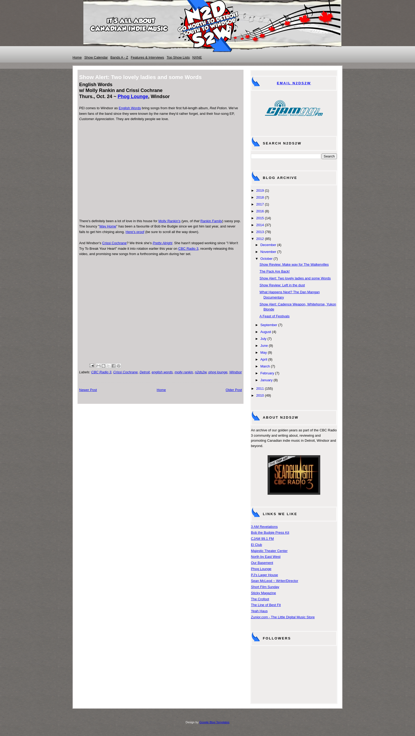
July (263, 339)
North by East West (266, 557)
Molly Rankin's (170, 221)
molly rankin (184, 372)
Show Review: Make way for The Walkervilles (294, 264)
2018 (260, 197)
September (268, 325)
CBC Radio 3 (188, 249)
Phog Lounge (133, 96)
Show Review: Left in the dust (282, 285)
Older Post (234, 390)
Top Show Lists (178, 57)
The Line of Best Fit (266, 605)
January (266, 380)
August (265, 332)
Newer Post (88, 390)
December (268, 245)
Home (77, 57)
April (263, 359)
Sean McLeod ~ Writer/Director (274, 581)
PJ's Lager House (264, 575)
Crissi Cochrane (114, 243)
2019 (260, 190)
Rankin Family (211, 221)
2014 (260, 225)
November (268, 252)
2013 (260, 232)
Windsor (235, 372)
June (264, 346)
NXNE (197, 57)
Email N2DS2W (294, 83)
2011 (260, 389)
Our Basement (262, 563)
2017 (260, 204)
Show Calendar (96, 57)
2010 (260, 395)
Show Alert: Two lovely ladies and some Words (295, 278)
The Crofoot (260, 599)
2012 (260, 239)
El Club (256, 545)
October (266, 259)
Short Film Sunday (265, 587)
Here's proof (135, 232)
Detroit (144, 372)
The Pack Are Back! (274, 271)
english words (162, 372)
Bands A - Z (119, 57)
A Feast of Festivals (274, 316)
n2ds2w (200, 372)
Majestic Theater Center (269, 551)
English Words (130, 108)
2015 (260, 218)
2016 (260, 211)
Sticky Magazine (263, 593)
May (263, 352)
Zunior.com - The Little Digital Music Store (283, 617)
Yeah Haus (259, 611)
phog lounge (218, 372)
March (265, 366)
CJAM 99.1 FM (262, 539)
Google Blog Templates (214, 722)
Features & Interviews (147, 57)
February (267, 373)
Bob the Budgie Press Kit (270, 533)
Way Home (107, 226)
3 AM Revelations (264, 527)
